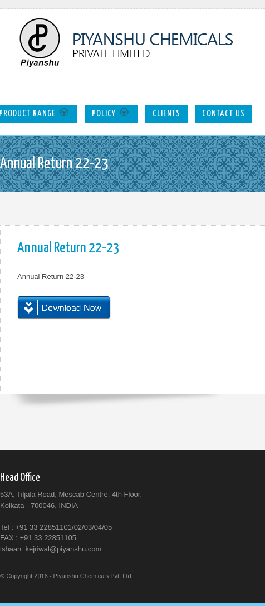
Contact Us (223, 114)
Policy (111, 112)
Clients (166, 114)
